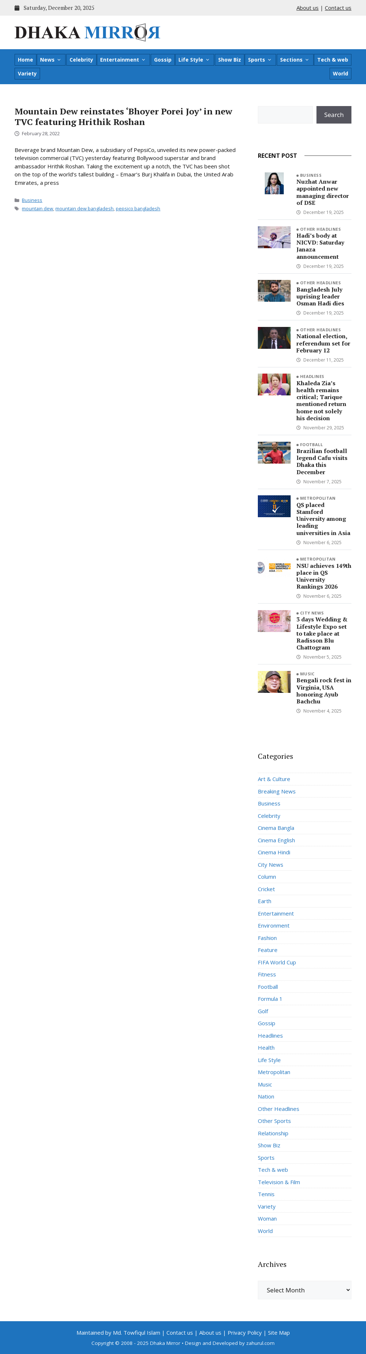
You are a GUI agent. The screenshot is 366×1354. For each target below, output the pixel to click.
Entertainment (123, 59)
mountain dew (37, 208)
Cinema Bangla (276, 827)
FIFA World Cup (277, 962)
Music (307, 673)
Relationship (273, 1133)
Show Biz (229, 59)
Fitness (267, 974)
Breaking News (277, 791)
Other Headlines (320, 229)
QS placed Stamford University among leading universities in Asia (323, 519)
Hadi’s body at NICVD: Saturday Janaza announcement (320, 246)
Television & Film (279, 1182)
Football (311, 444)
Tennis (266, 1194)
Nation (266, 1096)
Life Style (194, 59)
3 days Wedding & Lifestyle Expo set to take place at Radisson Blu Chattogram (321, 633)
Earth (264, 901)
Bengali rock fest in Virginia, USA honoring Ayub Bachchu (323, 690)
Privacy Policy (245, 1332)
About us (307, 7)
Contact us (338, 7)
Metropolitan (318, 498)
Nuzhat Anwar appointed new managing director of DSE (322, 192)
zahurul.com (260, 1343)
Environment (274, 925)
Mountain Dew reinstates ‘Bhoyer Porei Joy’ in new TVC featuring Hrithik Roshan (123, 116)
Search (334, 114)
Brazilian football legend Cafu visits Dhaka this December (321, 461)
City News (312, 613)
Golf (263, 1011)
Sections (295, 59)
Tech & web (332, 59)
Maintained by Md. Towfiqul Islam (118, 1332)
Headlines (312, 376)
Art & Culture (274, 779)
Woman (267, 1218)
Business (32, 200)
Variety (27, 73)
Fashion (267, 937)
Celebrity (81, 59)
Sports (260, 59)
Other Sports (274, 1120)
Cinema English (276, 840)
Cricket (266, 889)
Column (267, 876)
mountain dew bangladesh (84, 208)
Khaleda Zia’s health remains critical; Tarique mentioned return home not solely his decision (321, 400)
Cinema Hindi (274, 852)
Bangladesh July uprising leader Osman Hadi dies (320, 296)
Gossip (163, 59)
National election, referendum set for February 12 (323, 343)
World (340, 73)
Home (25, 59)
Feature (268, 949)
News (51, 59)
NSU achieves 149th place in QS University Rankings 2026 (323, 576)
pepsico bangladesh (138, 208)
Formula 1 (270, 998)
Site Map (279, 1332)
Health (266, 1047)
